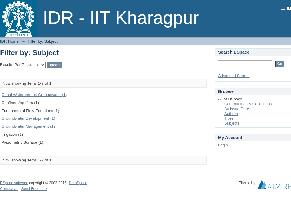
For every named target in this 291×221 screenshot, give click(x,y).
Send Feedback (34, 189)
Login (286, 7)
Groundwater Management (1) (28, 126)
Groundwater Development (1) (28, 118)
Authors (231, 113)
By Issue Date (236, 109)
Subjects (232, 123)
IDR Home (9, 41)
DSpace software (14, 183)
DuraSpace (78, 183)
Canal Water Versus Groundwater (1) (34, 94)
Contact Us (9, 189)
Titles (229, 118)
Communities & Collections (248, 104)
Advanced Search (234, 75)
